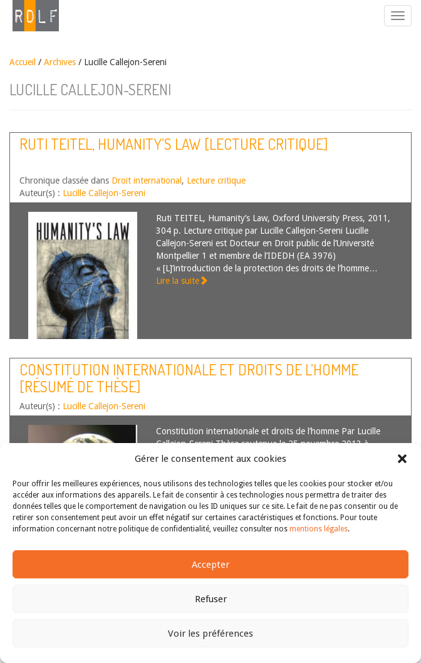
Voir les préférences (210, 633)
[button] (402, 458)
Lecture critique (216, 180)
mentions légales (318, 529)
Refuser (211, 599)
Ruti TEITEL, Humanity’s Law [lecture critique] (173, 144)
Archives (60, 62)
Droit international (147, 180)
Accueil (22, 62)
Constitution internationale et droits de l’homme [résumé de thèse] (188, 377)
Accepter (210, 564)
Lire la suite (182, 281)
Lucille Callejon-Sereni (104, 193)
